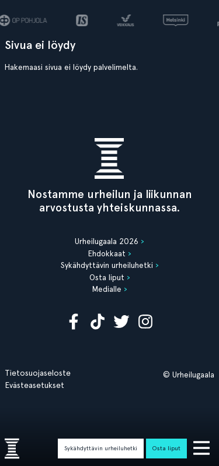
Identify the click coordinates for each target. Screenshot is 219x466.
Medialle (106, 289)
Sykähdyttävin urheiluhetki (100, 447)
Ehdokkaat (107, 253)
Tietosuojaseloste (38, 372)
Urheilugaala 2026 (106, 241)
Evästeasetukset (34, 385)
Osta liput (166, 447)
